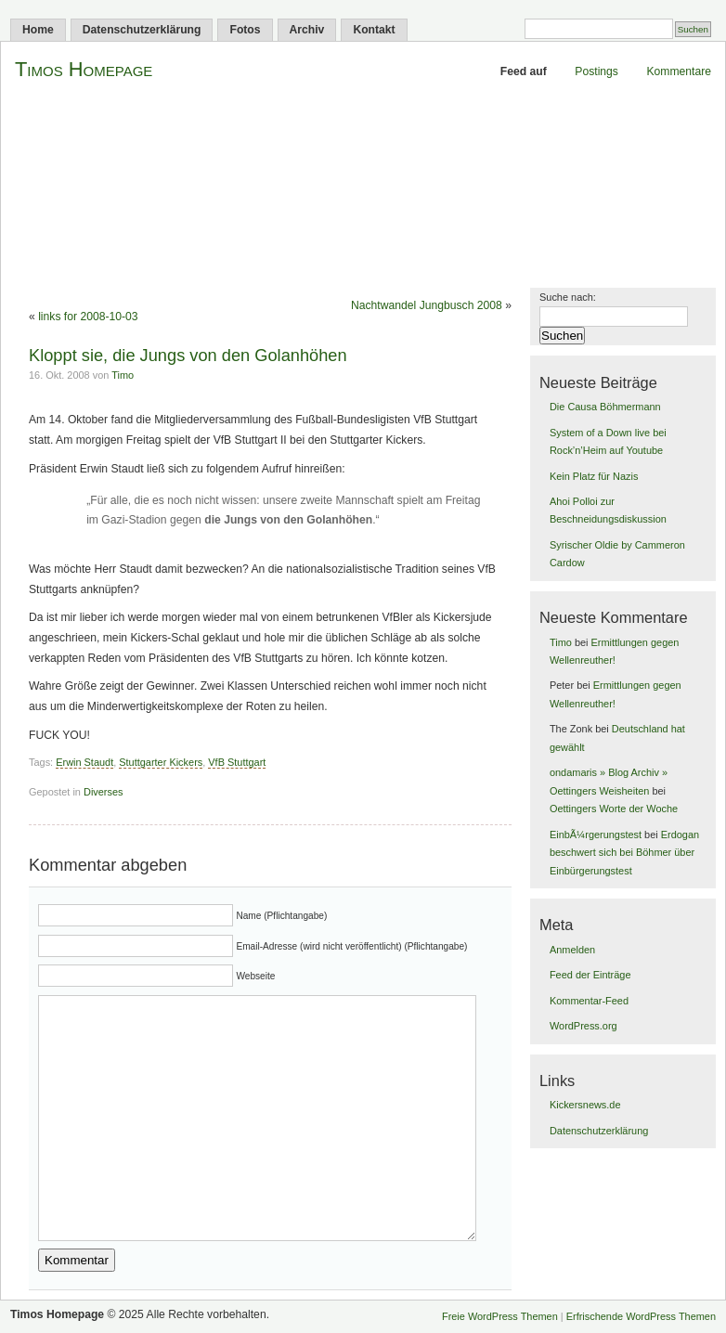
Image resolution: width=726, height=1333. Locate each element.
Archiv (307, 29)
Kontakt (374, 29)
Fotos (244, 29)
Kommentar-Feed (589, 1000)
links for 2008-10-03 (87, 316)
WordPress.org (583, 1025)
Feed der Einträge (590, 974)
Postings (596, 71)
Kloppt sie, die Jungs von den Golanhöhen (188, 355)
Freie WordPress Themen (500, 1316)
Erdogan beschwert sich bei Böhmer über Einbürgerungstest (624, 852)
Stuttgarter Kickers (160, 762)
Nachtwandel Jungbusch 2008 (426, 305)
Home (38, 29)
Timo (122, 375)
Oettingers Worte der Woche (614, 808)
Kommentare (678, 71)
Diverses (103, 791)
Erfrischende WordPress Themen (641, 1316)
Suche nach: (567, 297)
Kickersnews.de (585, 1104)
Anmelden (572, 949)
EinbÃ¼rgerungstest (596, 834)
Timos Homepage (83, 69)
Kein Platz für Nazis (594, 476)
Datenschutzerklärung (142, 29)
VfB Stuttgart (237, 762)
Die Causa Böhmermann (605, 406)
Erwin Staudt (84, 762)
